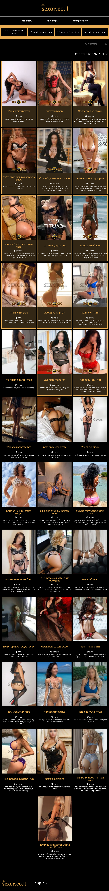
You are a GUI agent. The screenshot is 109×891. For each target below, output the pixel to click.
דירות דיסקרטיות (80, 20)
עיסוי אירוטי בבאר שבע (14, 32)
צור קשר (41, 883)
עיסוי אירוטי (26, 20)
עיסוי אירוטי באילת (95, 32)
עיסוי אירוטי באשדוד (68, 32)
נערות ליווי (52, 20)
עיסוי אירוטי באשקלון (41, 32)
